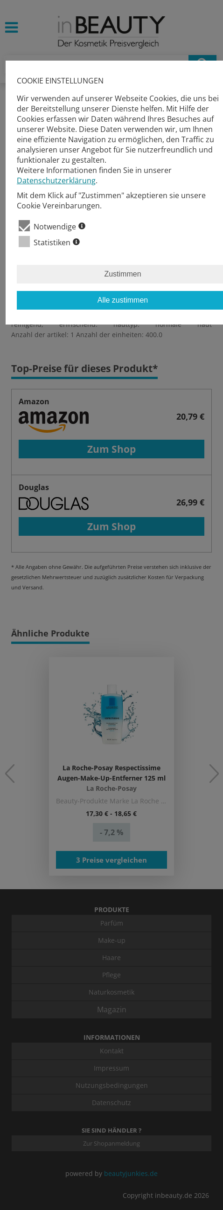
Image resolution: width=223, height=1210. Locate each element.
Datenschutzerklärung (56, 180)
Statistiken (49, 242)
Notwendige (52, 226)
